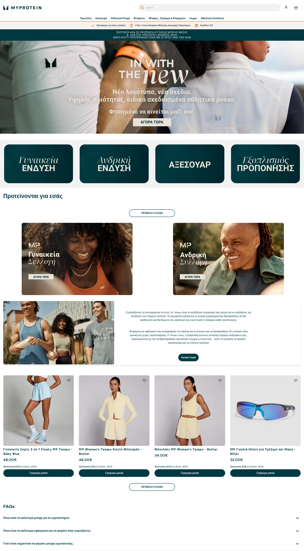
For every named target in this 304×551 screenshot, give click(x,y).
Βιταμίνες (139, 18)
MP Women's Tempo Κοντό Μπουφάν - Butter (110, 451)
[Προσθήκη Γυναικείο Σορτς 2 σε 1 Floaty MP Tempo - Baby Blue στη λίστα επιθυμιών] (69, 380)
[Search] (142, 7)
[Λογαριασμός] (286, 7)
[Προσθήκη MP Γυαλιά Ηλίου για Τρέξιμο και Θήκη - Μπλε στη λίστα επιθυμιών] (295, 380)
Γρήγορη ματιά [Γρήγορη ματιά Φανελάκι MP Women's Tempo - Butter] (190, 473)
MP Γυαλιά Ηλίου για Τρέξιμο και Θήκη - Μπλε (263, 451)
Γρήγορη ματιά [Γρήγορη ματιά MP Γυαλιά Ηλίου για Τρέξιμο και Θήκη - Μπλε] (265, 473)
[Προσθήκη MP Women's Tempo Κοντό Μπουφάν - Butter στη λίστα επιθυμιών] (144, 380)
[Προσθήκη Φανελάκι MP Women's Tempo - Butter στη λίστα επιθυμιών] (220, 380)
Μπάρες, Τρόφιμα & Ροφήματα (167, 18)
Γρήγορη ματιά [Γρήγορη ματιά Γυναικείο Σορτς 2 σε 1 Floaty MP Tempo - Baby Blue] (39, 473)
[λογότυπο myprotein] (22, 7)
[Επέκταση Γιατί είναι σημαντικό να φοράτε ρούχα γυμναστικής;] (152, 543)
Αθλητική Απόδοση (212, 18)
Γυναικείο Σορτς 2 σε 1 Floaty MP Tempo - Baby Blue (37, 451)
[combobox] (209, 7)
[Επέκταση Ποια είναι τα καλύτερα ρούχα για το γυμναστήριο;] (152, 518)
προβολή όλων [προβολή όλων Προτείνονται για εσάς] (152, 213)
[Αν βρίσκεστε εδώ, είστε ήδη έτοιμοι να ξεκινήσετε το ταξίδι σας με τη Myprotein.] (152, 87)
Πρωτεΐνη (85, 18)
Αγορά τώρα (188, 357)
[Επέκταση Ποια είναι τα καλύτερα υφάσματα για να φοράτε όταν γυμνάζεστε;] (152, 531)
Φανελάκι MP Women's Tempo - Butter (186, 449)
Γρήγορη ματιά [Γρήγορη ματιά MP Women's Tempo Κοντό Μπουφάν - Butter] (114, 473)
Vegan (193, 18)
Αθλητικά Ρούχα (120, 18)
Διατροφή (101, 18)
